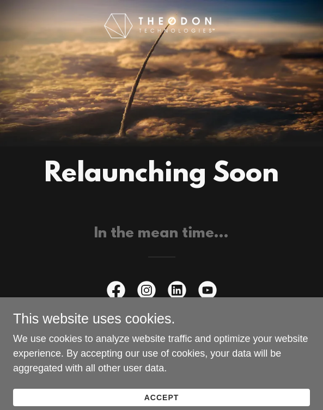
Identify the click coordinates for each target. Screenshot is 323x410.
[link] (161, 26)
